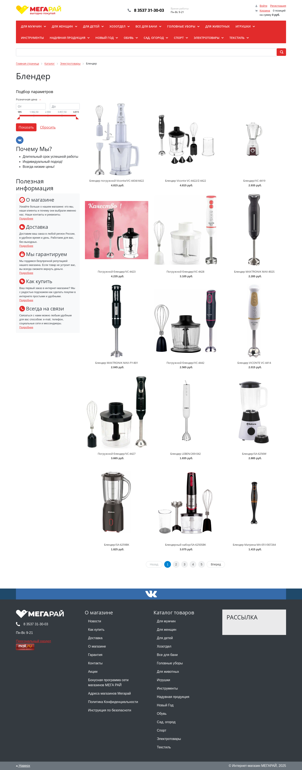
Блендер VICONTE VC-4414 (254, 363)
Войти (263, 5)
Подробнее (26, 218)
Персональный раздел (33, 641)
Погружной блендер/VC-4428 (185, 271)
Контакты (95, 663)
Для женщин (166, 629)
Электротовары (169, 739)
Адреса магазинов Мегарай (109, 693)
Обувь (162, 713)
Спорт (161, 730)
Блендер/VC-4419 (254, 181)
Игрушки (163, 680)
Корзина (265, 10)
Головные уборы (170, 663)
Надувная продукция (173, 697)
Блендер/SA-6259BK (116, 545)
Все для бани (167, 655)
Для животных (168, 671)
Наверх (23, 765)
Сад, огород (166, 722)
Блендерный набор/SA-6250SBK (185, 545)
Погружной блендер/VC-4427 (116, 454)
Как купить (96, 629)
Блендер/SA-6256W (254, 454)
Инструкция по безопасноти (109, 710)
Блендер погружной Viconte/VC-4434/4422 (116, 181)
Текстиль (164, 747)
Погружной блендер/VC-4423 (116, 271)
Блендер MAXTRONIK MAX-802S (254, 271)
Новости (94, 621)
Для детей (165, 638)
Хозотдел (164, 646)
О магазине (97, 646)
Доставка (95, 638)
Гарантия (95, 655)
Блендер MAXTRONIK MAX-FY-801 (116, 363)
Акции (93, 671)
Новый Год (165, 705)
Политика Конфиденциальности (113, 702)
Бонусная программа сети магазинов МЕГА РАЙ (108, 682)
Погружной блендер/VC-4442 (185, 363)
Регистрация (278, 5)
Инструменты (167, 688)
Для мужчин (166, 621)
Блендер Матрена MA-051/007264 (254, 545)
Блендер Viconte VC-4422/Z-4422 (185, 181)
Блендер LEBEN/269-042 (185, 454)
